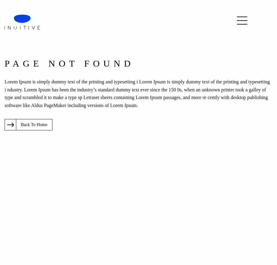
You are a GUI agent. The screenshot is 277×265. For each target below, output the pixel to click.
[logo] (22, 21)
